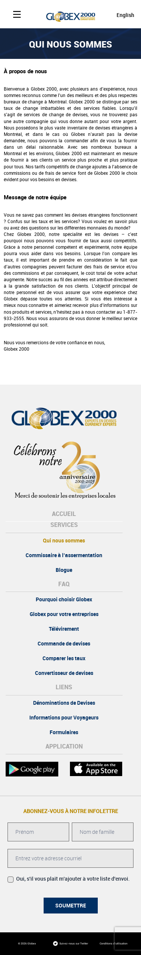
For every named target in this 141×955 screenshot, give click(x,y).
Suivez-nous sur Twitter (73, 943)
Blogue (64, 570)
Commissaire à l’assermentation (64, 555)
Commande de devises (64, 644)
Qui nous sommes (64, 541)
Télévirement (64, 629)
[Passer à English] (118, 15)
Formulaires (64, 732)
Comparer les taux (63, 658)
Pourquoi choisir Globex (64, 599)
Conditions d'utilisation (113, 943)
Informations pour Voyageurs (64, 718)
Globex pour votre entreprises (64, 614)
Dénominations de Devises (64, 703)
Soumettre (70, 906)
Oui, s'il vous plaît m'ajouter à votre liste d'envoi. (69, 879)
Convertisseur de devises (64, 673)
